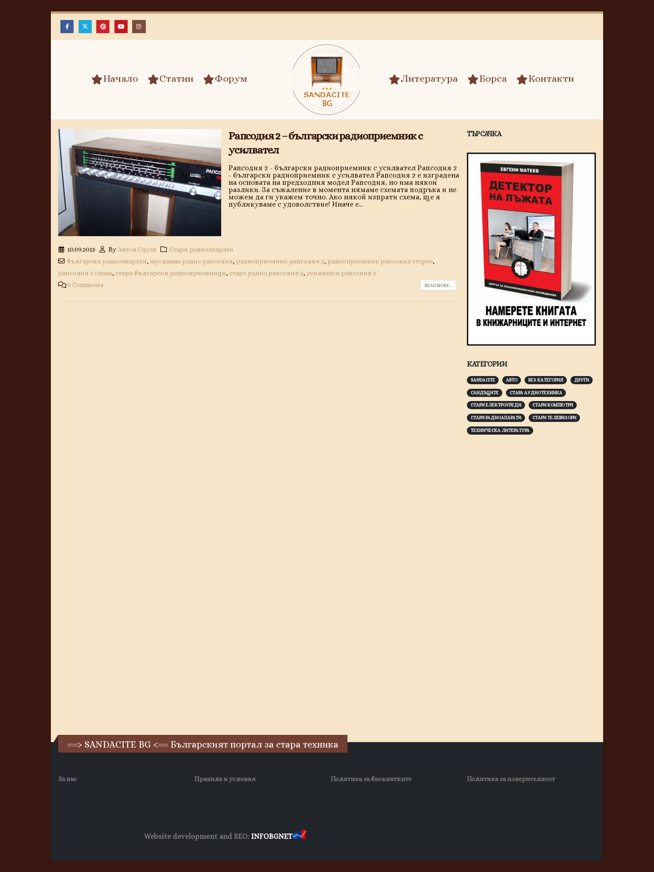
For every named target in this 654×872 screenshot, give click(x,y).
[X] (85, 26)
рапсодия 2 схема (85, 273)
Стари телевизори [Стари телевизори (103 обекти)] (554, 417)
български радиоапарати (107, 261)
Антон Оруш (137, 249)
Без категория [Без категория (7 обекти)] (545, 379)
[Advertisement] (535, 583)
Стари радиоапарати (201, 249)
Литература (423, 79)
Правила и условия (225, 779)
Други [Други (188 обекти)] (581, 379)
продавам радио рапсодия (191, 261)
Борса (487, 79)
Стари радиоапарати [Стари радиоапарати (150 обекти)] (496, 417)
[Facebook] (67, 26)
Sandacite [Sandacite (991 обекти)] (483, 379)
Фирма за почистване (410, 836)
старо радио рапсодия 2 (266, 273)
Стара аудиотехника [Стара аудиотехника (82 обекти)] (536, 392)
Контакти (545, 79)
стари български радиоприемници (170, 273)
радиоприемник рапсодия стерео (380, 261)
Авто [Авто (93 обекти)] (511, 379)
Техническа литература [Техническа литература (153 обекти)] (500, 430)
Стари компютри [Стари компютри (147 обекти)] (552, 404)
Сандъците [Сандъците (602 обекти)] (485, 392)
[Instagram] (138, 26)
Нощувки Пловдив (477, 836)
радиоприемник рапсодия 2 (280, 261)
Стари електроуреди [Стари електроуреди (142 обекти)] (496, 404)
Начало (114, 79)
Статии (170, 79)
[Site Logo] (327, 79)
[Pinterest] (102, 26)
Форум (225, 79)
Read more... (438, 285)
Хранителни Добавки (339, 836)
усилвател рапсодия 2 (341, 273)
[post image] (139, 182)
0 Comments (85, 284)
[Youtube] (121, 26)
